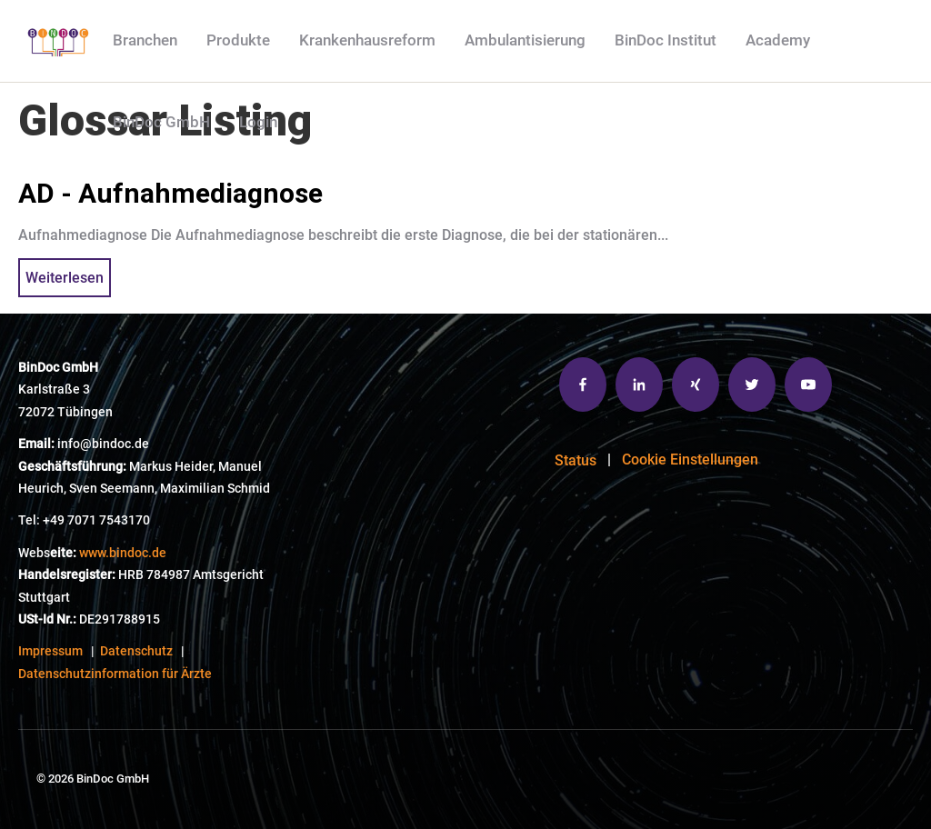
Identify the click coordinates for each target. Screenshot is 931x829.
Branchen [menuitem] (145, 40)
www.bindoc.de (122, 553)
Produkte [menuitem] (238, 40)
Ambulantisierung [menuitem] (525, 40)
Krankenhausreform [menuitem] (367, 40)
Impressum (50, 651)
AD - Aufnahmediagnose (170, 193)
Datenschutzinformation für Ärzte (115, 674)
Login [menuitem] (258, 122)
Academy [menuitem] (778, 40)
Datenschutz (136, 651)
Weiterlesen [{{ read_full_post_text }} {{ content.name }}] (64, 277)
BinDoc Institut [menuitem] (665, 40)
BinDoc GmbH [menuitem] (161, 122)
